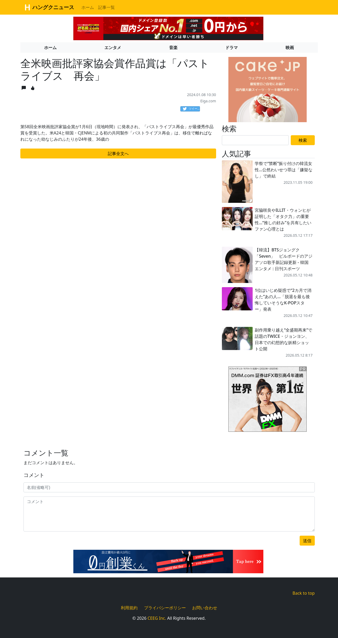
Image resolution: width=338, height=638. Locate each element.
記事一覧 (106, 7)
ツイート (191, 108)
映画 (290, 47)
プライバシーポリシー (165, 608)
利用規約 (129, 608)
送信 (307, 541)
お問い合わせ (204, 608)
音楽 (173, 47)
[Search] (255, 140)
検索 (303, 140)
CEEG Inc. (156, 618)
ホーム (87, 7)
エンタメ (112, 47)
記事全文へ (118, 153)
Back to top (304, 593)
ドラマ (231, 47)
